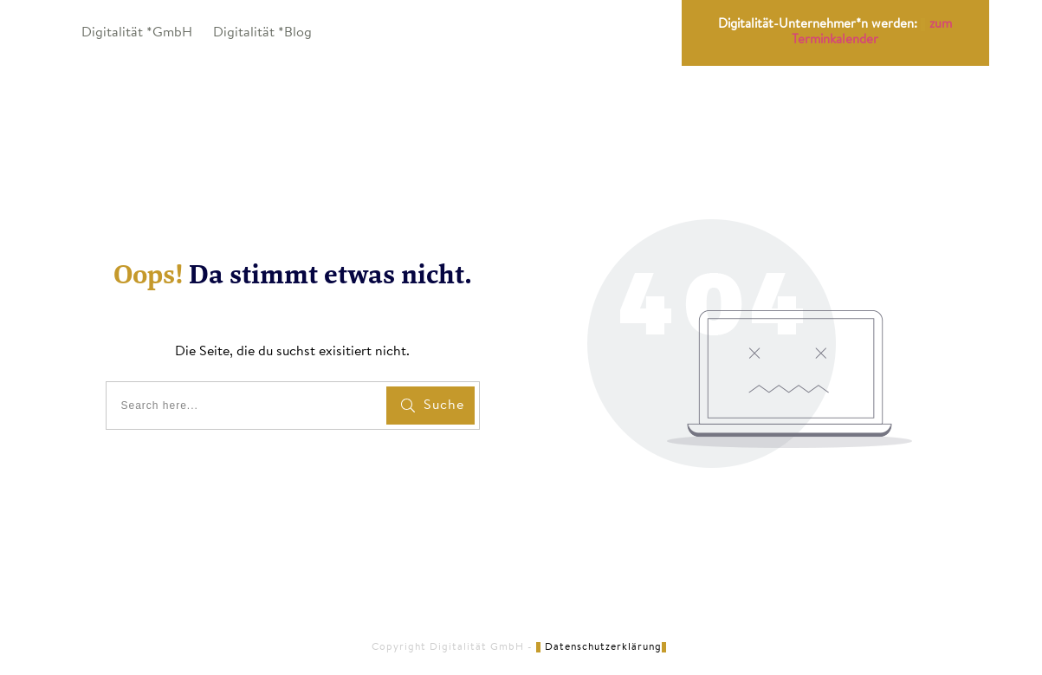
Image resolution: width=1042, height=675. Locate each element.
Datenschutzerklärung (603, 647)
